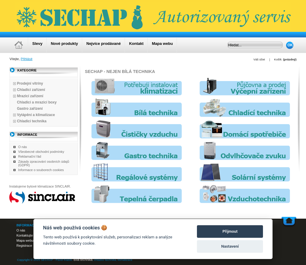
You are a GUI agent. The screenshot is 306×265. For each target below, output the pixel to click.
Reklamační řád (29, 156)
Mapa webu (162, 43)
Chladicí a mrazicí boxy (37, 102)
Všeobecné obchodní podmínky (41, 151)
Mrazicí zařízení (30, 96)
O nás (22, 147)
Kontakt (136, 43)
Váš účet (259, 59)
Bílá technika (83, 259)
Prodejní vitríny (30, 83)
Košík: (278, 59)
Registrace (24, 245)
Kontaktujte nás (27, 235)
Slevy (37, 43)
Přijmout (229, 231)
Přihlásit (26, 59)
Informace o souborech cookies (41, 170)
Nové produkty (64, 43)
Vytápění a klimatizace (36, 115)
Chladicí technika (32, 121)
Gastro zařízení (30, 108)
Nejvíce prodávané (103, 43)
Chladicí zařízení (31, 90)
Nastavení (230, 246)
